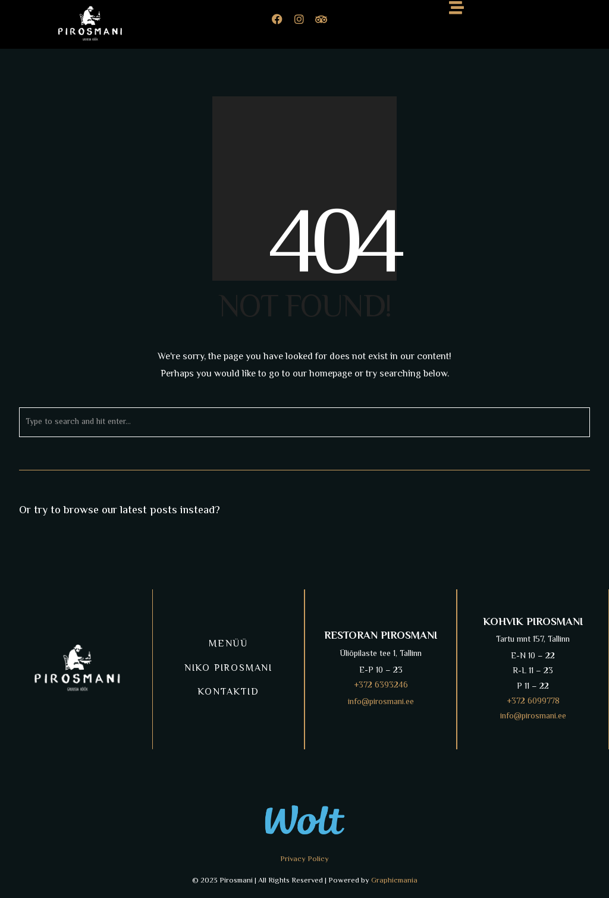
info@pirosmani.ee (381, 702)
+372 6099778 (533, 701)
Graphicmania (394, 881)
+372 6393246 (381, 685)
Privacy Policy (304, 859)
